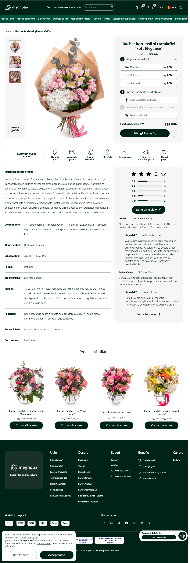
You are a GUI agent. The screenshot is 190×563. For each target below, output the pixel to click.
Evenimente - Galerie (88, 502)
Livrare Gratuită (85, 484)
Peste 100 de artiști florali (152, 472)
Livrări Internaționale (87, 490)
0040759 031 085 (121, 470)
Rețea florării (84, 472)
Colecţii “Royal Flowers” (124, 19)
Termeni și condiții (58, 478)
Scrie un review (148, 209)
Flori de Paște (7, 19)
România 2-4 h (147, 478)
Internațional (181, 19)
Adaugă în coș (144, 133)
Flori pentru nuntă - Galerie (90, 496)
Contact (114, 460)
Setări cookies (56, 490)
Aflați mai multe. (30, 537)
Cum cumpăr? (56, 466)
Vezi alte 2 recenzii (148, 314)
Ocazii (107, 19)
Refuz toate (20, 555)
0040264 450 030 (121, 476)
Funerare (97, 19)
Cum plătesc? (56, 460)
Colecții (81, 466)
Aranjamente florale (80, 19)
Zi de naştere (43, 19)
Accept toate (56, 555)
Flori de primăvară (26, 19)
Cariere (176, 460)
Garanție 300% (147, 466)
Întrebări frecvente (58, 472)
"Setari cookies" (44, 543)
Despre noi (83, 460)
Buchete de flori (60, 19)
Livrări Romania (85, 478)
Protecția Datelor (58, 484)
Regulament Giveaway (60, 496)
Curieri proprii (146, 460)
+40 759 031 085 (159, 537)
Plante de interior (163, 19)
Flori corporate (145, 19)
